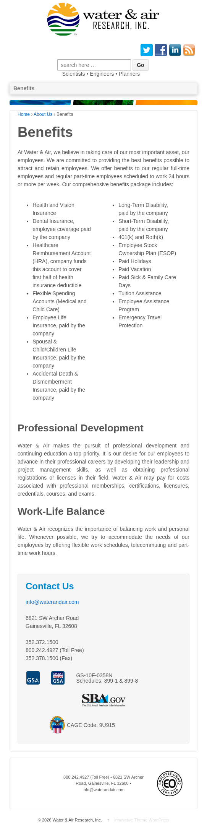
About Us (43, 114)
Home (24, 114)
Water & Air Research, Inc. (77, 820)
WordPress (159, 820)
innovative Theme (130, 820)
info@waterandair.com (52, 602)
